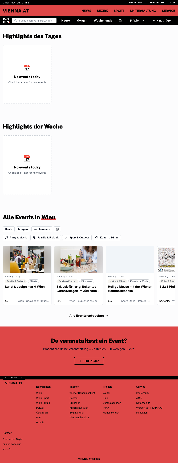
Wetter (106, 393)
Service (168, 11)
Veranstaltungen (112, 403)
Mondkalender (111, 412)
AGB (139, 398)
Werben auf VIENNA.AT (149, 407)
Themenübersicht (79, 417)
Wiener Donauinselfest (82, 393)
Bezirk (102, 11)
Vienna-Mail (135, 2)
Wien (137, 20)
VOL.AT (7, 449)
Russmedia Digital (13, 439)
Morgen (81, 20)
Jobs (172, 2)
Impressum (142, 393)
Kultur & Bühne (107, 237)
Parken (74, 398)
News (86, 11)
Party (106, 407)
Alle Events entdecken (89, 315)
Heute (65, 20)
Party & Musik (16, 237)
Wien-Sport (42, 398)
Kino (105, 398)
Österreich (42, 412)
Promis (40, 422)
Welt (38, 417)
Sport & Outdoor (76, 237)
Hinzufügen (162, 20)
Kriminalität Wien (79, 407)
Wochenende (103, 20)
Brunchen (75, 403)
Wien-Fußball (43, 403)
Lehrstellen (156, 2)
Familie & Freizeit (46, 237)
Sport (119, 11)
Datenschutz (143, 403)
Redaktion (142, 412)
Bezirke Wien (77, 412)
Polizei (40, 407)
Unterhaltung (143, 11)
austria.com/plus (12, 444)
